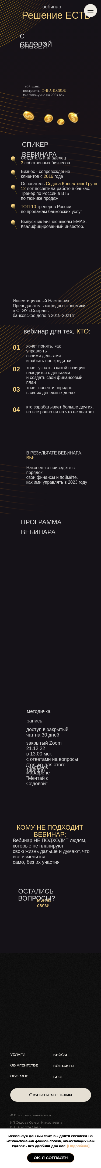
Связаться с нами (50, 1095)
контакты (63, 1066)
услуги (17, 1055)
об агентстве (24, 1066)
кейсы (60, 1055)
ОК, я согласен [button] (51, 1158)
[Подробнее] (77, 1146)
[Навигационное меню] (90, 10)
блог (58, 1077)
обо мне (19, 1076)
